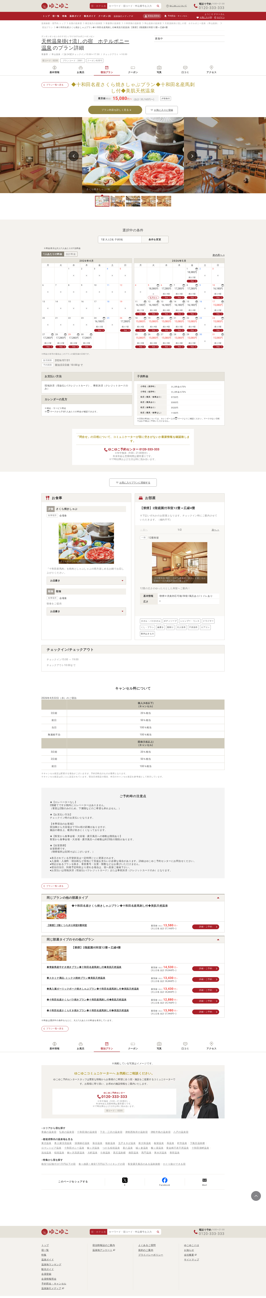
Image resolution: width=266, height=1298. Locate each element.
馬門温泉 (146, 1152)
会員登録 (46, 1274)
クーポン (104, 16)
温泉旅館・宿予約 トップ (53, 23)
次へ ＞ (215, 529)
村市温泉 (182, 1143)
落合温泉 (97, 1143)
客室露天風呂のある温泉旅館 (144, 1164)
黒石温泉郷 (119, 1152)
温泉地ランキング (51, 1264)
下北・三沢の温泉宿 (111, 1132)
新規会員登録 (152, 16)
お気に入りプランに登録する (133, 482)
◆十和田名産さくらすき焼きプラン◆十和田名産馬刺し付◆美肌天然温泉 (88, 1010)
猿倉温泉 (110, 1143)
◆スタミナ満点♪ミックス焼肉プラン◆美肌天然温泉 (76, 978)
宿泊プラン (47, 27)
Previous (74, 156)
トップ (46, 16)
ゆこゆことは (191, 1245)
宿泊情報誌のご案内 (103, 1245)
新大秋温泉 (144, 1143)
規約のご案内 (145, 1250)
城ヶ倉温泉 (142, 1148)
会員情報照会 (48, 1279)
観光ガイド (90, 16)
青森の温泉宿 (48, 1132)
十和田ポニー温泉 (74, 1148)
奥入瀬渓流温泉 (63, 1143)
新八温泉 (128, 1148)
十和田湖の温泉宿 (132, 23)
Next (192, 156)
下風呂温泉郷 (197, 1143)
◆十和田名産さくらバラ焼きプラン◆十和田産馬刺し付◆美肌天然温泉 (86, 999)
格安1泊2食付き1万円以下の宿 (58, 1164)
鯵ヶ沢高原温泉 (76, 1152)
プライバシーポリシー (150, 1254)
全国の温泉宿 (75, 23)
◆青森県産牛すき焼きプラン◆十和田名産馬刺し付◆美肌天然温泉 (84, 967)
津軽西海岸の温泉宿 (136, 1132)
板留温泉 (159, 1143)
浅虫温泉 (46, 1152)
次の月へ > (219, 255)
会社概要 (189, 1254)
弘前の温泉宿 (66, 1132)
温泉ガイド (75, 16)
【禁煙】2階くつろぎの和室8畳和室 (67, 925)
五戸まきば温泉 (127, 1143)
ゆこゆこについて (178, 6)
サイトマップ (191, 1259)
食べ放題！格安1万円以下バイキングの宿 (102, 1164)
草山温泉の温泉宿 (153, 23)
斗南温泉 (105, 1152)
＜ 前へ (144, 529)
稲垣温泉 (59, 1152)
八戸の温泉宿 (180, 1132)
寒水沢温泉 (160, 1152)
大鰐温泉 (93, 1152)
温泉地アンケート (102, 1250)
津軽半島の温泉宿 (161, 1132)
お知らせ (189, 1250)
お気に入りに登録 (161, 110)
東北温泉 (46, 1143)
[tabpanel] (133, 155)
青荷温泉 (175, 1152)
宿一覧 (55, 16)
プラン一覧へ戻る (55, 85)
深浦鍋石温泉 (82, 1143)
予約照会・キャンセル (53, 1283)
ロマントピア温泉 (51, 1148)
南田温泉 (134, 1152)
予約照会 (176, 16)
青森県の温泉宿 (113, 23)
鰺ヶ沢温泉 (93, 1148)
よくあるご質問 (147, 1245)
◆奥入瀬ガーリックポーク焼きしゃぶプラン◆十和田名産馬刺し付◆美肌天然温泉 (93, 988)
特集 (64, 16)
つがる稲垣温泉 (111, 1148)
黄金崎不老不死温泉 (177, 1148)
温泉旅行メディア (122, 16)
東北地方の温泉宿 (93, 23)
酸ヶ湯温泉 (157, 1148)
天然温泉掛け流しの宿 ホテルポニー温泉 (185, 23)
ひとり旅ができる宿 (174, 1164)
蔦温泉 (170, 1143)
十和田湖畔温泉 (200, 1148)
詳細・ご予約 (205, 926)
